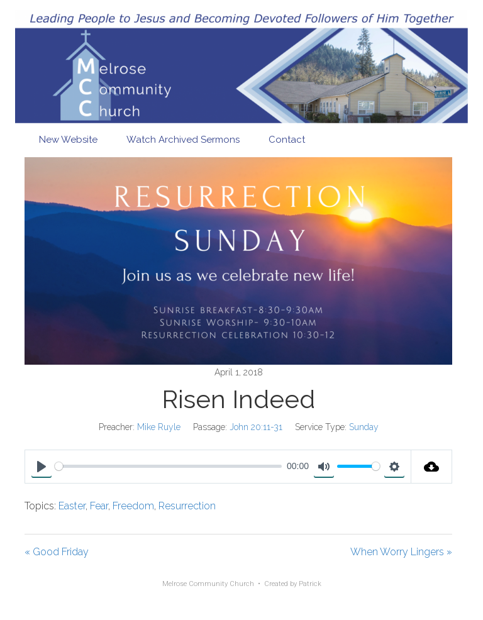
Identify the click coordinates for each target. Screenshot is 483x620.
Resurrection (187, 506)
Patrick (310, 584)
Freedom (133, 506)
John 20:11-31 (256, 427)
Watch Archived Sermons (183, 139)
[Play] (41, 467)
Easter (72, 506)
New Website (68, 139)
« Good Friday (57, 552)
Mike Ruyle (158, 427)
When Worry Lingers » (401, 552)
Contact (287, 139)
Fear (99, 506)
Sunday (364, 427)
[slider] (168, 466)
